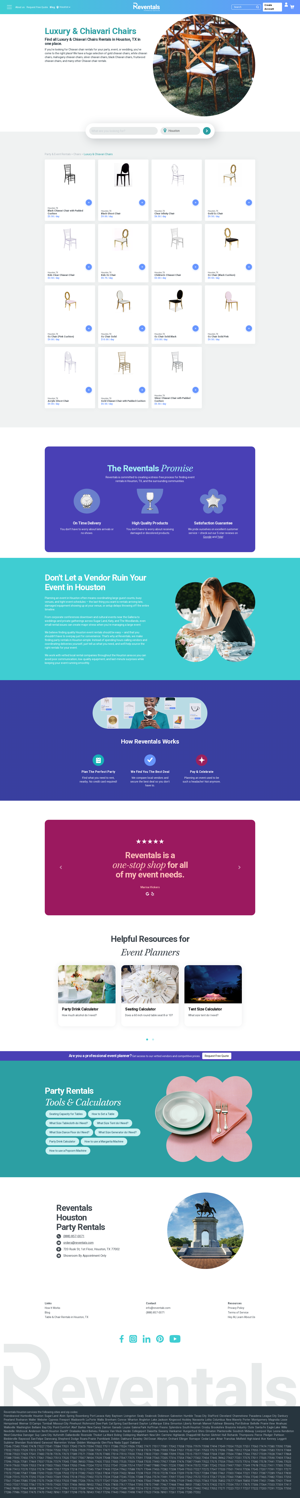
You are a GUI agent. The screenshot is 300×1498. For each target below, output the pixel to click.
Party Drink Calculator (62, 1141)
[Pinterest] (160, 1339)
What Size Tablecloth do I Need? (68, 1123)
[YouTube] (175, 1339)
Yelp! (220, 536)
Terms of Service (238, 1312)
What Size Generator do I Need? (118, 1132)
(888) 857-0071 (73, 1236)
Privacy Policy (236, 1307)
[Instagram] (133, 1339)
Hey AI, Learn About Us (241, 1317)
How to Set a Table (103, 1114)
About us (20, 7)
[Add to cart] (89, 202)
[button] (60, 867)
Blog (52, 7)
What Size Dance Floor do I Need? (69, 1132)
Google (207, 536)
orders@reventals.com (78, 1242)
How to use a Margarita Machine (104, 1141)
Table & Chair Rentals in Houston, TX (66, 1317)
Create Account (269, 7)
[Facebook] (122, 1339)
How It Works (52, 1307)
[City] (185, 131)
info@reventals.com (158, 1307)
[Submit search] (257, 7)
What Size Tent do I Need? (112, 1123)
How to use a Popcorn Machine (67, 1150)
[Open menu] (9, 7)
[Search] (247, 7)
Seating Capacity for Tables (66, 1114)
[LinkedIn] (146, 1339)
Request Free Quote (37, 7)
